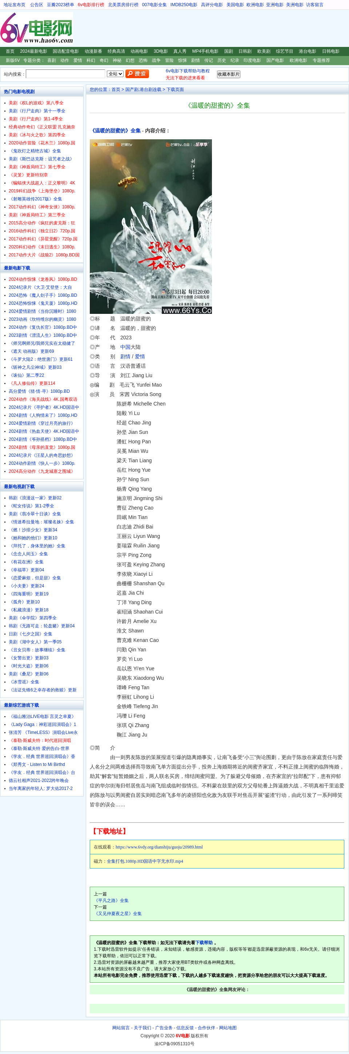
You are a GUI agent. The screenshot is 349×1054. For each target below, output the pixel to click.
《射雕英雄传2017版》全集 (35, 198)
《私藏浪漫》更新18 (28, 609)
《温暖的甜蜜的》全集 (115, 130)
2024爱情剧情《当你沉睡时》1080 (42, 311)
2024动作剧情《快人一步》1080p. (42, 463)
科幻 (91, 60)
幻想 (130, 60)
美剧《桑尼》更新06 (28, 673)
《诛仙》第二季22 (26, 375)
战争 (156, 60)
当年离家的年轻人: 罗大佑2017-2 (41, 788)
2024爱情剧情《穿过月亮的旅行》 (42, 423)
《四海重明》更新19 (28, 593)
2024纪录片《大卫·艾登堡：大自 (40, 287)
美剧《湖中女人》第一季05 (35, 641)
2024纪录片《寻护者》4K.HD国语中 (44, 407)
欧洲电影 (255, 4)
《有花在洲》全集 (26, 561)
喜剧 (51, 60)
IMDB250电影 (184, 4)
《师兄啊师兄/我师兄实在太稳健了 (42, 343)
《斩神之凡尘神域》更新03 (35, 367)
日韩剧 (245, 51)
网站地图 (228, 1027)
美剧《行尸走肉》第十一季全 (37, 110)
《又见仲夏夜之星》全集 (118, 913)
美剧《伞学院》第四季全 (33, 617)
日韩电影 (331, 51)
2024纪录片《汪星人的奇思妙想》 (42, 455)
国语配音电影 (66, 51)
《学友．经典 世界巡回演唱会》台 (42, 772)
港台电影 (307, 51)
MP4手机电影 (205, 51)
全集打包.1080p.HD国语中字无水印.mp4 (145, 861)
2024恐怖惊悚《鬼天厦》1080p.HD (43, 303)
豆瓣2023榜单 (60, 4)
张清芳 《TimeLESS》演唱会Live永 (43, 732)
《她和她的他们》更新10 (33, 537)
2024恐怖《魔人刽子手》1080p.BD (43, 295)
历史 (221, 60)
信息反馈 (185, 1027)
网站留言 (121, 1027)
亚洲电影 (275, 4)
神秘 (117, 60)
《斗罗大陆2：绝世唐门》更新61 (41, 359)
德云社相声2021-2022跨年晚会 (39, 780)
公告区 (36, 4)
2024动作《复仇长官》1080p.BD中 (43, 327)
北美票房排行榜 (123, 4)
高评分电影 (212, 4)
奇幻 (104, 60)
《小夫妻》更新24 (26, 585)
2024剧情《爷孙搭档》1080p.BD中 (43, 439)
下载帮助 (204, 942)
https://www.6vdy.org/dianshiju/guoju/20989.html (159, 847)
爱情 (77, 60)
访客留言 (315, 4)
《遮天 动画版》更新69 (31, 351)
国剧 (228, 51)
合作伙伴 (206, 1027)
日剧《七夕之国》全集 (30, 633)
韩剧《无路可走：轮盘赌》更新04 (42, 625)
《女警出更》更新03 (28, 657)
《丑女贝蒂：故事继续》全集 (37, 649)
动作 (64, 60)
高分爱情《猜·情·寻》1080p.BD (39, 391)
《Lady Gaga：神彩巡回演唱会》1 (42, 724)
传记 (208, 60)
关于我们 (142, 1027)
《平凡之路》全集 (111, 900)
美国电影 (235, 4)
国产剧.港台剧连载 (143, 89)
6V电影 (7, 28)
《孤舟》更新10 (24, 601)
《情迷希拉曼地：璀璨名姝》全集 (41, 521)
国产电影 (275, 60)
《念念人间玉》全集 (28, 553)
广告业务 (164, 1027)
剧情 (195, 60)
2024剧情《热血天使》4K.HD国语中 (44, 431)
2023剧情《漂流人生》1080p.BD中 (43, 335)
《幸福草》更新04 (26, 569)
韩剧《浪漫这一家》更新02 (35, 497)
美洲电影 (295, 4)
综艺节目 (284, 51)
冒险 (169, 60)
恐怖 (143, 60)
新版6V (13, 60)
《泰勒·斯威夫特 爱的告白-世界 (39, 748)
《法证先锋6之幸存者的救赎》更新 (43, 689)
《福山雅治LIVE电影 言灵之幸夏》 (42, 716)
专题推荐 (321, 60)
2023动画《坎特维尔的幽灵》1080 (42, 319)
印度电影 (252, 60)
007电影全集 (154, 4)
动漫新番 (93, 51)
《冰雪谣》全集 (24, 681)
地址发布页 (14, 4)
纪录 (234, 60)
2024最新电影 (33, 51)
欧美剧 (263, 51)
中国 (125, 347)
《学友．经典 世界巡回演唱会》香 (42, 756)
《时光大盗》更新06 (28, 665)
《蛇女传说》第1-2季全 (31, 505)
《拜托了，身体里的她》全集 (37, 545)
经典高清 (116, 51)
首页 (10, 51)
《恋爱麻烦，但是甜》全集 (35, 577)
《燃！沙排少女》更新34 (33, 529)
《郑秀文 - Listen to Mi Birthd (37, 764)
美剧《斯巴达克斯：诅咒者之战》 (41, 158)
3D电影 (161, 51)
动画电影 (139, 51)
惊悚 (182, 60)
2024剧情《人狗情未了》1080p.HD (43, 415)
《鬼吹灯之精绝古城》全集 (35, 150)
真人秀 (179, 51)
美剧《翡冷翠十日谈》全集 (35, 513)
